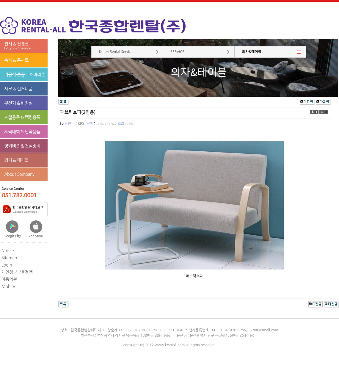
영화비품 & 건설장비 (22, 146)
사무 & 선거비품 (18, 89)
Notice (7, 251)
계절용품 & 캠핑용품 (22, 117)
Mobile (8, 286)
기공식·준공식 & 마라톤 (24, 74)
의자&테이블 (251, 52)
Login (6, 265)
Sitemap (9, 258)
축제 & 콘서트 (16, 60)
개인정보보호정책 (17, 272)
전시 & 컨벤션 (24, 46)
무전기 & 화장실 (18, 103)
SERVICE (177, 52)
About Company (19, 174)
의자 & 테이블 (16, 160)
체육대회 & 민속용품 (22, 131)
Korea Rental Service (116, 52)
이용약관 (9, 279)
